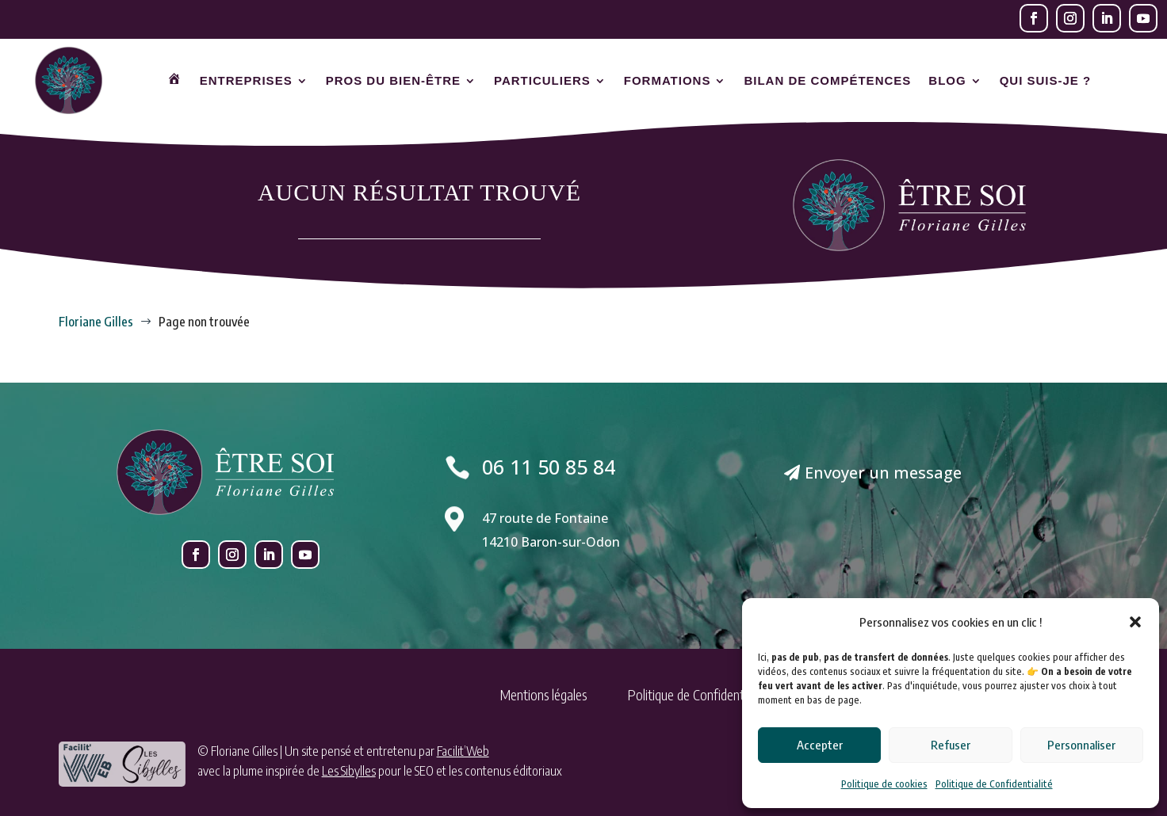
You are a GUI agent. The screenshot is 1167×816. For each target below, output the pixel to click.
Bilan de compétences (827, 80)
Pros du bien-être (393, 80)
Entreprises (246, 80)
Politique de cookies (884, 784)
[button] (1135, 622)
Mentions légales (543, 694)
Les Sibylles (349, 771)
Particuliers (542, 80)
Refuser (950, 745)
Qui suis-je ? (1046, 80)
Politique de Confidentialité (994, 784)
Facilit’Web (463, 751)
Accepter (820, 745)
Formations (667, 80)
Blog (947, 80)
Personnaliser (1081, 745)
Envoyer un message (883, 472)
